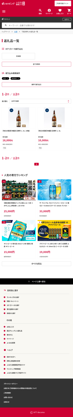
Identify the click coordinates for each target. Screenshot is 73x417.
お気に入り (59, 13)
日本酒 (18, 56)
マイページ (49, 13)
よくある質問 (11, 343)
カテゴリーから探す (13, 305)
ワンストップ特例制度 (14, 369)
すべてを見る (36, 263)
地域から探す (11, 313)
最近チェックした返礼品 (14, 331)
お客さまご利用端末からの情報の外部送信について (20, 388)
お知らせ (6, 402)
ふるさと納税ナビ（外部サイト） (16, 373)
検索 (40, 13)
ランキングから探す (13, 297)
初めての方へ (11, 357)
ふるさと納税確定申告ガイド (16, 365)
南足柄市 (14, 78)
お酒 (15, 32)
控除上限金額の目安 (13, 361)
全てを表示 (36, 64)
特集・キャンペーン (13, 301)
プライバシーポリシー (11, 384)
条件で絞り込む (36, 84)
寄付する (9, 335)
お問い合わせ (8, 397)
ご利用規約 (7, 393)
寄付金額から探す (12, 309)
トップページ (6, 32)
